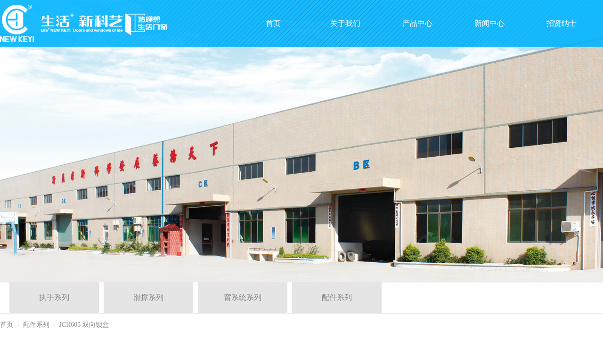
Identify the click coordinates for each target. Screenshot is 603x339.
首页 (6, 324)
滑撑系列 (148, 297)
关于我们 (345, 23)
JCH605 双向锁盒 (83, 324)
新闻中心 (489, 23)
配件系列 (337, 297)
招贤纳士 (561, 23)
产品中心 (417, 23)
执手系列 (54, 297)
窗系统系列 (242, 297)
